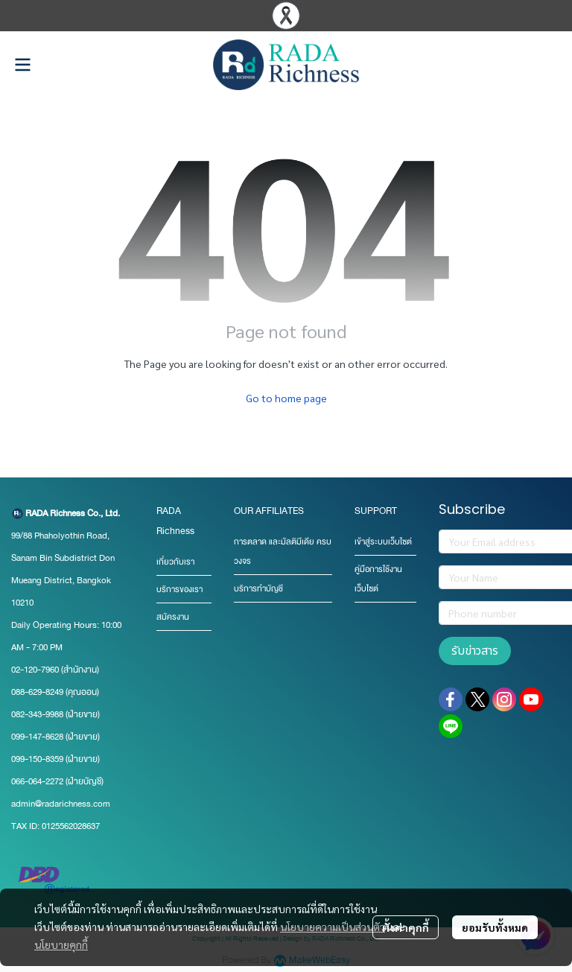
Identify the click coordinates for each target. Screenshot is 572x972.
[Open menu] (22, 65)
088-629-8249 (37, 691)
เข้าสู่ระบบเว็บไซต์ (383, 542)
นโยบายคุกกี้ (61, 944)
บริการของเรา (179, 589)
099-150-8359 (38, 759)
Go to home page (286, 397)
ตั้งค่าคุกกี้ (405, 927)
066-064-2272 (37, 781)
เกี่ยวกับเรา (175, 562)
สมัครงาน (172, 617)
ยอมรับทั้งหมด (495, 927)
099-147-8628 (37, 736)
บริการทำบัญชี (258, 589)
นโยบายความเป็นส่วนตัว (332, 926)
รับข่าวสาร (474, 651)
